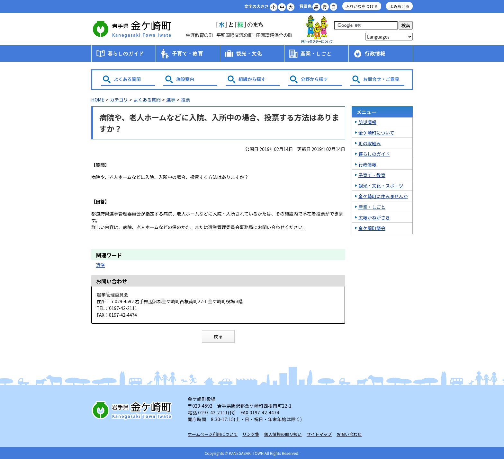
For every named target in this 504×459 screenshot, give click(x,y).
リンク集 (250, 434)
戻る (218, 336)
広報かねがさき (374, 217)
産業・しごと (316, 53)
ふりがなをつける (362, 6)
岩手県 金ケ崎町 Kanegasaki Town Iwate (133, 410)
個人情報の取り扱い (283, 434)
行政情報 (375, 53)
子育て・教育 (187, 53)
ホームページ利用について (213, 434)
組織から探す (252, 79)
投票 (185, 99)
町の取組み (369, 143)
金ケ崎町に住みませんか (383, 196)
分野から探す (314, 79)
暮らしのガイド (126, 53)
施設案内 (185, 79)
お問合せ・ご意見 (381, 79)
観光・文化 (249, 53)
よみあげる (399, 6)
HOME (97, 99)
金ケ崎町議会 (371, 228)
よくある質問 (127, 79)
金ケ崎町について (376, 132)
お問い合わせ (349, 434)
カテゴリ (119, 99)
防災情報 (367, 122)
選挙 (171, 99)
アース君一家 (317, 29)
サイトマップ (319, 434)
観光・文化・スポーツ (380, 185)
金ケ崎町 (133, 29)
